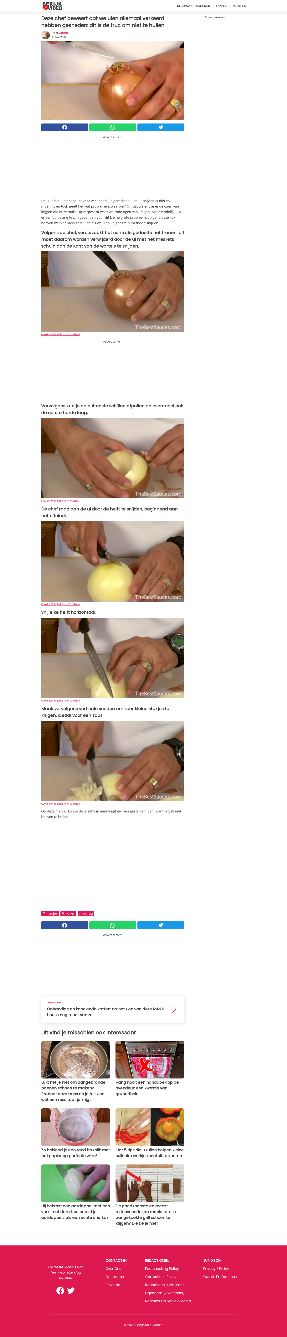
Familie (221, 6)
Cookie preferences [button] (220, 1276)
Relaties (239, 6)
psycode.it (114, 1284)
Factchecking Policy (162, 1268)
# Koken (68, 913)
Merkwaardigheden (193, 6)
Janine (63, 33)
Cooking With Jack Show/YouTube (60, 334)
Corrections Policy (160, 1276)
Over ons (113, 1268)
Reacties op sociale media (168, 1301)
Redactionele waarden (165, 1284)
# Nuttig (86, 913)
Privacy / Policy (216, 1268)
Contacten (114, 1276)
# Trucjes (50, 913)
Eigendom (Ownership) (165, 1292)
